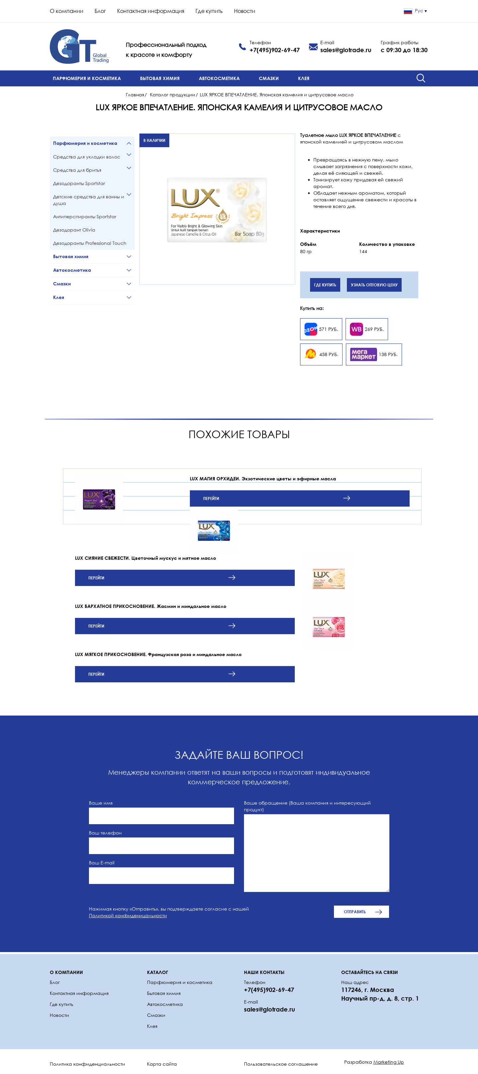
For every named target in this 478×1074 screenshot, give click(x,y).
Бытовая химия (160, 78)
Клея (303, 78)
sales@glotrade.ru (345, 49)
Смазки (269, 78)
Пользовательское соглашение (281, 1064)
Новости (244, 11)
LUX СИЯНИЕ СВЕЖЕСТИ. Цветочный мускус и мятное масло (145, 558)
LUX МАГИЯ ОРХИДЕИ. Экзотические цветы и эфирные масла (263, 478)
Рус (415, 10)
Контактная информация (150, 11)
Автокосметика (219, 78)
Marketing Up (388, 1062)
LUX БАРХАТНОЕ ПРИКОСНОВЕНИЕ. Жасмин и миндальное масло (150, 606)
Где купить (209, 11)
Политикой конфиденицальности (128, 915)
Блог (100, 11)
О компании (66, 11)
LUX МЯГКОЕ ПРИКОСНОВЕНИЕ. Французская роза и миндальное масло (158, 654)
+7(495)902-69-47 (275, 49)
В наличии (154, 140)
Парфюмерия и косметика (87, 78)
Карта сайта (162, 1064)
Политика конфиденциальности (87, 1064)
